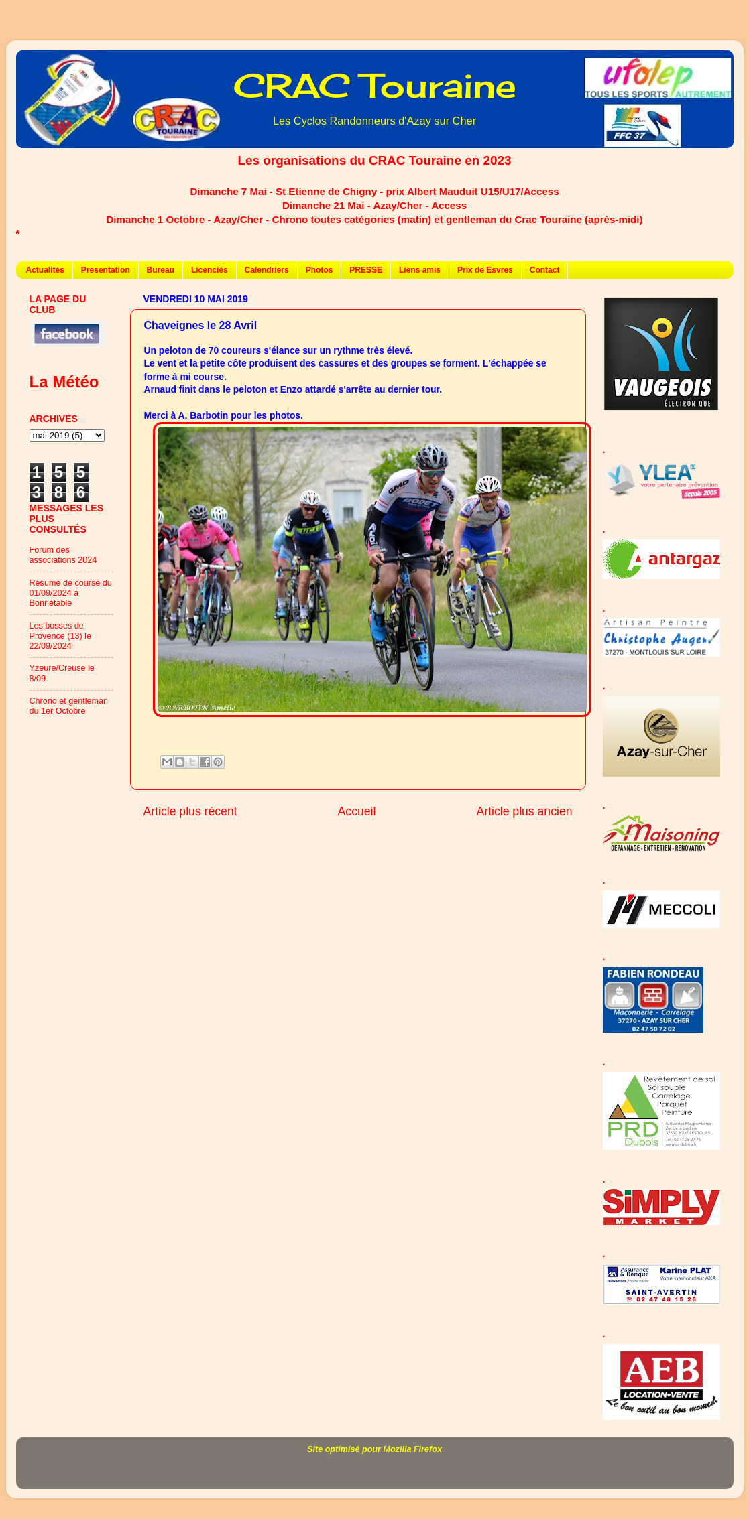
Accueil (357, 811)
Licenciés (209, 270)
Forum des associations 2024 (63, 555)
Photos (319, 270)
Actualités (45, 270)
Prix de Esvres (485, 270)
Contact (545, 270)
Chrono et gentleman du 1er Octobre (69, 706)
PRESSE (365, 270)
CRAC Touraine (374, 85)
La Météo (64, 382)
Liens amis (420, 270)
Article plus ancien (524, 811)
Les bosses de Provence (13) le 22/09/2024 (60, 636)
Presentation (105, 270)
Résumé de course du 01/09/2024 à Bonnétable (71, 593)
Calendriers (267, 270)
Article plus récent (190, 811)
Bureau (160, 270)
